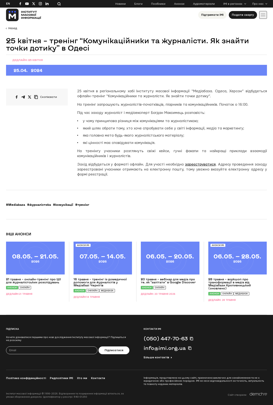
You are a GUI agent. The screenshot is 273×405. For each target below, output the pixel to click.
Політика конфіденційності (26, 378)
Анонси (179, 3)
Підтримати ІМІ (212, 14)
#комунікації (63, 204)
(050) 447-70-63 (166, 338)
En (8, 3)
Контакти (98, 378)
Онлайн (25, 287)
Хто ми (82, 378)
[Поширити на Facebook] (17, 97)
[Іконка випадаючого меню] (263, 15)
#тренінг (82, 204)
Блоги (138, 3)
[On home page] (23, 15)
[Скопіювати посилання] (46, 97)
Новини (120, 3)
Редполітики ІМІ (61, 378)
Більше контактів (156, 357)
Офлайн (92, 290)
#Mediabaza (15, 204)
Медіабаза (107, 290)
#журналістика (39, 204)
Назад (12, 28)
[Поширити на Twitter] (29, 97)
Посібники (158, 3)
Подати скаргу (243, 14)
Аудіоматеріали (204, 3)
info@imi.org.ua (165, 348)
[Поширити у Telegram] (23, 97)
